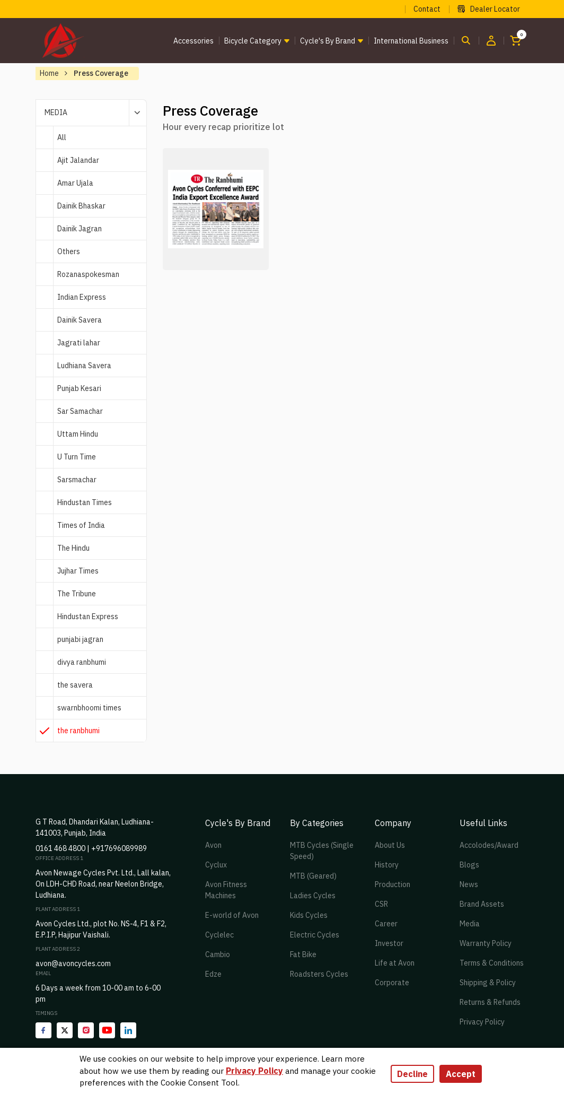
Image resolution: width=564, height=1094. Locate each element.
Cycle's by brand (327, 41)
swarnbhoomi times (89, 708)
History (387, 865)
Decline (412, 1074)
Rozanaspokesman (88, 274)
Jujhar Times (78, 571)
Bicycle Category (252, 41)
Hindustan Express (87, 616)
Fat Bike (303, 954)
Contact (426, 9)
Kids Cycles (309, 915)
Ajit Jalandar (78, 160)
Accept (460, 1074)
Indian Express (81, 297)
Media (470, 923)
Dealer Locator (488, 9)
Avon (213, 845)
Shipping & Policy (488, 982)
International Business (411, 41)
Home (49, 73)
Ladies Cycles (313, 895)
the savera (75, 685)
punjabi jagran (80, 639)
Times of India (81, 525)
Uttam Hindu (77, 434)
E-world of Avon (232, 915)
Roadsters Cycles (319, 974)
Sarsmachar (76, 479)
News (469, 884)
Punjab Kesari (79, 388)
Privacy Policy (482, 1022)
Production (392, 884)
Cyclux (216, 865)
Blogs (469, 865)
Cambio (217, 954)
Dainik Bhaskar (81, 206)
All (61, 137)
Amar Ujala (75, 183)
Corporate (392, 982)
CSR (381, 904)
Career (386, 923)
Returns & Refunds (490, 1002)
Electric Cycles (314, 935)
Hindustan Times (84, 502)
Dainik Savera (79, 320)
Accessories (193, 41)
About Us (390, 845)
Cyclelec (219, 935)
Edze (213, 974)
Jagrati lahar (78, 343)
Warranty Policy (486, 943)
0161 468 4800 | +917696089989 (91, 848)
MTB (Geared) (313, 876)
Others (68, 251)
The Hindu (73, 548)
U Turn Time (76, 457)
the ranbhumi (78, 730)
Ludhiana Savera (84, 365)
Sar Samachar (80, 411)
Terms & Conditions (492, 963)
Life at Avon (395, 963)
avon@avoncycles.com (73, 963)
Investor (389, 943)
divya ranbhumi (81, 662)
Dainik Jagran (79, 228)
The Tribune (76, 593)
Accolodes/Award (489, 845)
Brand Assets (482, 904)
